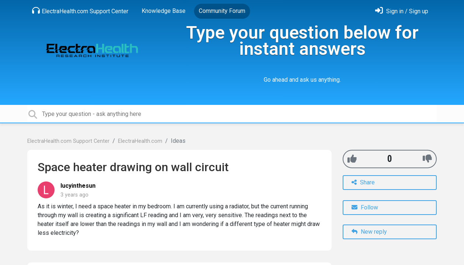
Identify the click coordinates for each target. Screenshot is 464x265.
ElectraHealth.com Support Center (80, 11)
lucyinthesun (78, 185)
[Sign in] (401, 11)
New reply (369, 231)
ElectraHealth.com (140, 141)
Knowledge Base (164, 10)
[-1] (427, 158)
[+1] (352, 158)
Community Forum (222, 10)
